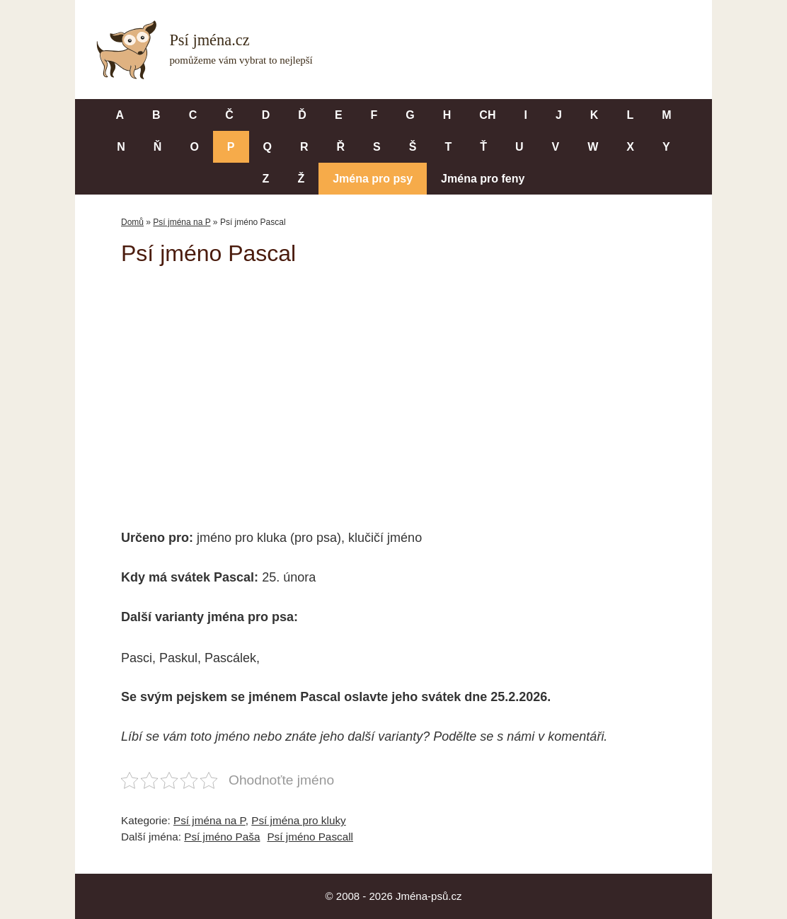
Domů (132, 222)
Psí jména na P (181, 222)
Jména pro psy (373, 179)
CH (487, 115)
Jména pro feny (482, 179)
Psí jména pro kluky (298, 820)
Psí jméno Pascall (310, 837)
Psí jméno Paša (222, 837)
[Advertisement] (393, 388)
